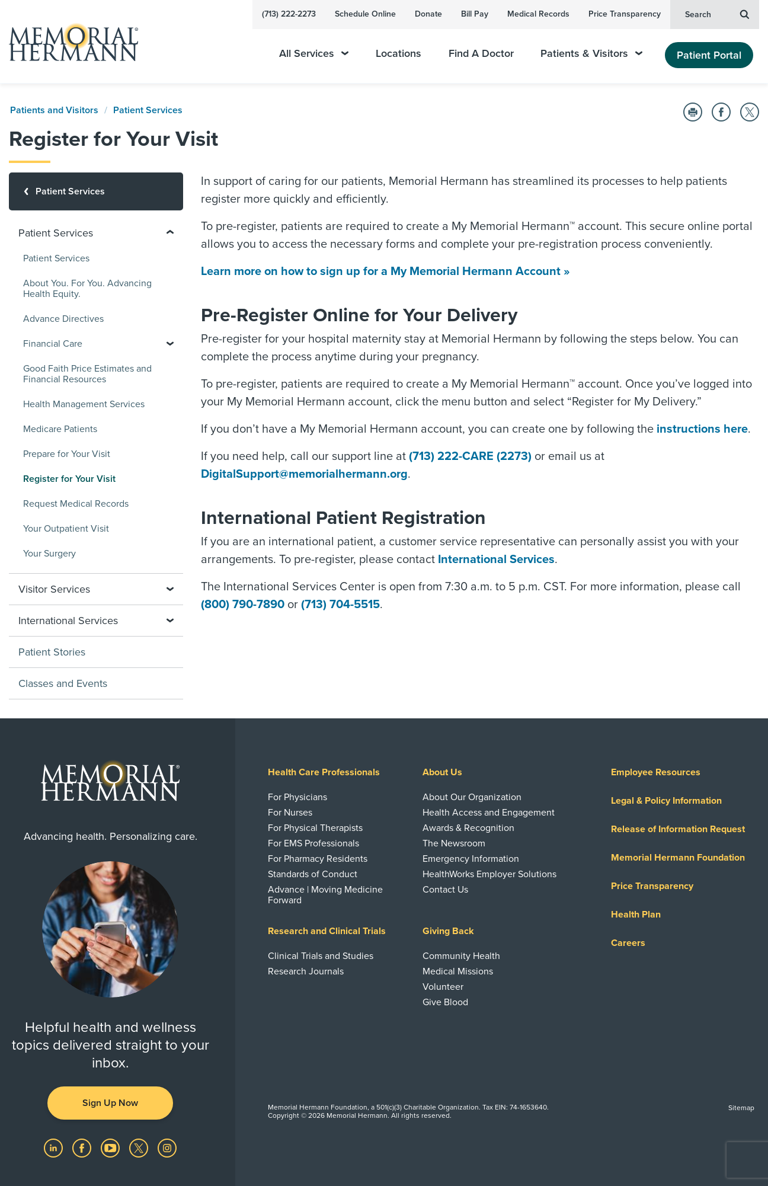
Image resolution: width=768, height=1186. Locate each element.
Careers (628, 943)
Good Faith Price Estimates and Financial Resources (87, 374)
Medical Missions (458, 971)
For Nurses (290, 812)
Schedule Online (365, 14)
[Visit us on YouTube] (111, 1147)
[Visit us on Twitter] (140, 1147)
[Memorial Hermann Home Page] (68, 42)
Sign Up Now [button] (110, 1103)
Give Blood (445, 1002)
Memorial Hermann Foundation (678, 858)
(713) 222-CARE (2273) (470, 456)
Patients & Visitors (591, 53)
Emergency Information (471, 858)
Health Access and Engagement (489, 812)
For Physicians (297, 797)
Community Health (461, 956)
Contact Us (445, 889)
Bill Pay (474, 14)
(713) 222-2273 (289, 14)
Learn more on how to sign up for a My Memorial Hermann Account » (385, 271)
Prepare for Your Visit (66, 454)
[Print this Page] (692, 112)
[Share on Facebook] (721, 112)
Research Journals (306, 971)
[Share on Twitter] (749, 112)
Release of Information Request (678, 829)
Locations (398, 53)
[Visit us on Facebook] (83, 1147)
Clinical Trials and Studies (320, 956)
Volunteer (443, 987)
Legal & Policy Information (666, 801)
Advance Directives (63, 319)
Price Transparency (624, 14)
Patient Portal (709, 55)
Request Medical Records (76, 504)
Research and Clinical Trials (327, 931)
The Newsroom (454, 843)
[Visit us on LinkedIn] (54, 1147)
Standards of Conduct (312, 874)
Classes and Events (62, 683)
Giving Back (448, 931)
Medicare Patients (60, 429)
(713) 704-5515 (340, 604)
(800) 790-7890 (242, 604)
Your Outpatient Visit (66, 529)
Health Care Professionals (324, 772)
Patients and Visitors (54, 110)
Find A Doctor (481, 53)
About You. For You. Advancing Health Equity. (87, 288)
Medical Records (538, 14)
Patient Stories (51, 651)
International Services (496, 559)
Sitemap (741, 1108)
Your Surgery (49, 554)
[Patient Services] (96, 191)
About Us (442, 772)
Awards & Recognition (468, 828)
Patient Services (148, 110)
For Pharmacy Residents (317, 858)
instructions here (702, 429)
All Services (313, 53)
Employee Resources (655, 772)
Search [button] (717, 14)
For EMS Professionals (313, 843)
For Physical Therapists (315, 828)
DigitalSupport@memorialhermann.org (304, 474)
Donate (428, 14)
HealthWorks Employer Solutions (489, 874)
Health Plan (636, 914)
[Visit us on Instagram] (167, 1147)
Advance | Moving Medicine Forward (325, 895)
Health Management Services (84, 404)
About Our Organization (472, 797)
